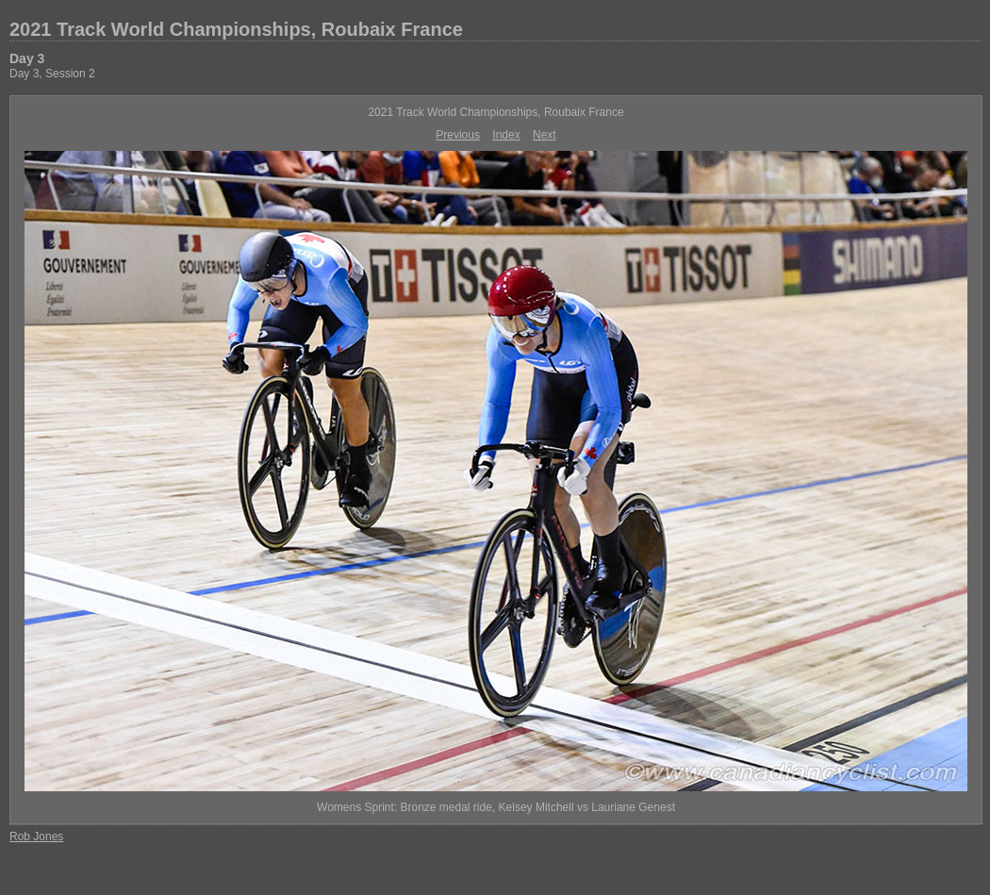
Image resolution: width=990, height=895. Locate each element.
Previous (458, 134)
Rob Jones (36, 836)
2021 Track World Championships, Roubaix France (236, 29)
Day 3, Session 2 (52, 73)
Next (544, 134)
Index (506, 134)
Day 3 (26, 58)
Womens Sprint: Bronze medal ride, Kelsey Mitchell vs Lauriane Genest (496, 807)
